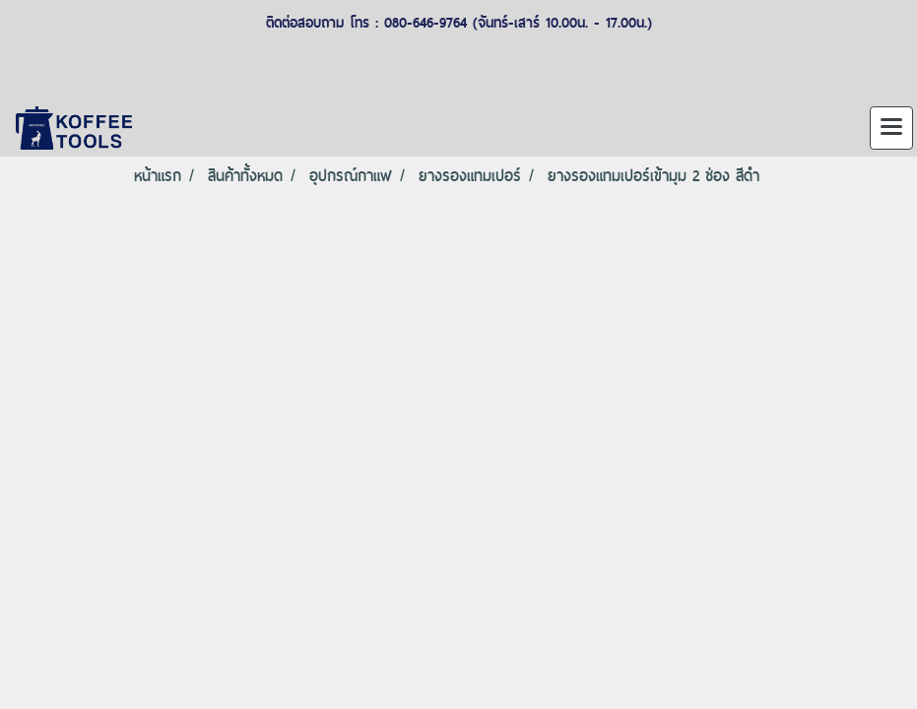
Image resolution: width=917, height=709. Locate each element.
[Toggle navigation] (891, 128)
